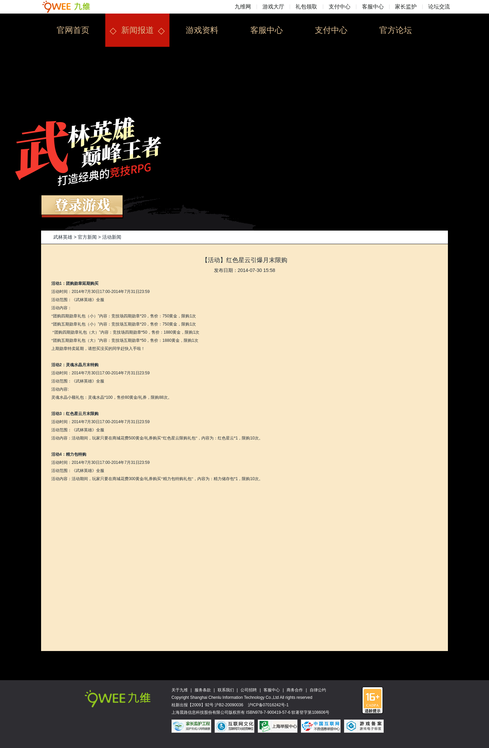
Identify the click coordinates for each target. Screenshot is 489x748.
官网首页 (73, 30)
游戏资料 (202, 30)
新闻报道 (137, 30)
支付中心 (339, 6)
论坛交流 (439, 6)
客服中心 (373, 6)
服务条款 (203, 690)
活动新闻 (111, 237)
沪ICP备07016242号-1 (268, 705)
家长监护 (406, 6)
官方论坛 (395, 30)
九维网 (243, 6)
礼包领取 (306, 6)
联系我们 (226, 690)
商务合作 (295, 690)
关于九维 (179, 690)
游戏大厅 (273, 6)
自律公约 (318, 690)
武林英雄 (62, 237)
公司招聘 (248, 690)
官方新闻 (87, 237)
